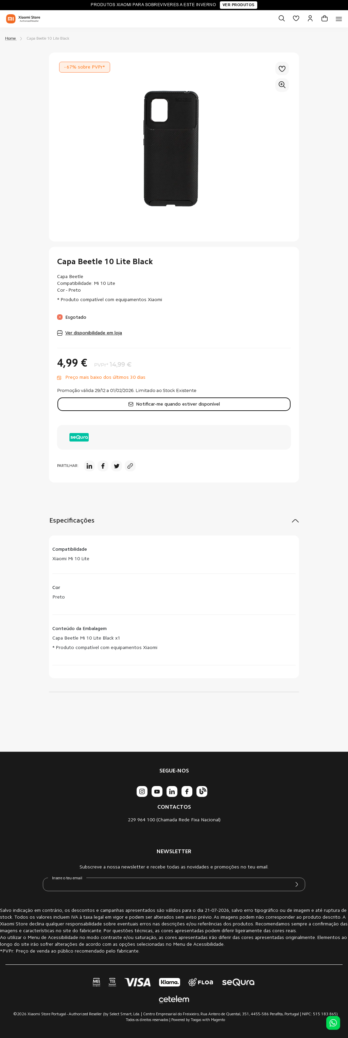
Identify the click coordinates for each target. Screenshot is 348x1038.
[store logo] (23, 19)
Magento (218, 1020)
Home (10, 39)
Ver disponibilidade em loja (93, 333)
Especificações (71, 520)
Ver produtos (239, 4)
